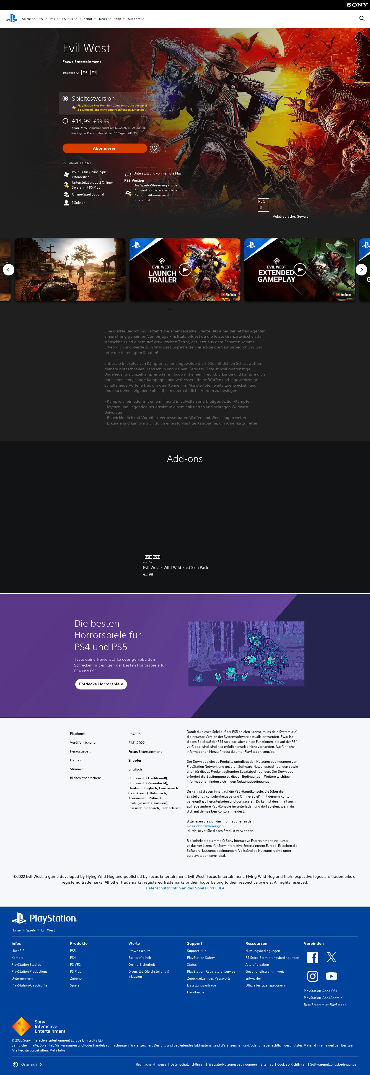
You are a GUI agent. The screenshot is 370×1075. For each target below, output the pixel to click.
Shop (117, 19)
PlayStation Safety (201, 957)
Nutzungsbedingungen (262, 950)
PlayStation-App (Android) (323, 997)
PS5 (40, 19)
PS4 (52, 19)
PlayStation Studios (26, 964)
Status (192, 964)
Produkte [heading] (78, 943)
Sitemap (267, 1064)
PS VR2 (75, 964)
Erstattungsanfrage (201, 985)
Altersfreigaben (257, 964)
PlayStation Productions (30, 971)
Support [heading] (194, 943)
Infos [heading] (16, 943)
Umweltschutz (139, 950)
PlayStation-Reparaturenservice (211, 971)
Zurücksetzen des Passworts (209, 978)
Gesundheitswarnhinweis (264, 971)
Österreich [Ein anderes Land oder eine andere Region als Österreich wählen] (27, 1064)
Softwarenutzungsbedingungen (334, 1064)
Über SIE (18, 950)
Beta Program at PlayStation (325, 1004)
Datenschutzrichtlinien (187, 1064)
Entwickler (253, 978)
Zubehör (86, 19)
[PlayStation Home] (12, 18)
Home (16, 930)
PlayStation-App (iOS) (320, 990)
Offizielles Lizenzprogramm (266, 985)
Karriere (18, 957)
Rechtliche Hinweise (151, 1064)
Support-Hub (196, 950)
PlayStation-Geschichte (29, 985)
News (103, 19)
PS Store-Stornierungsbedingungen (272, 957)
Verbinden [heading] (314, 943)
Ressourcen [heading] (256, 943)
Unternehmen (22, 978)
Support (134, 19)
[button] (185, 269)
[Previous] (8, 269)
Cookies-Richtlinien (291, 1064)
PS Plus (67, 19)
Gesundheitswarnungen (205, 826)
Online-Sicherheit (141, 964)
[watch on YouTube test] (228, 294)
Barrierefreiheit (139, 957)
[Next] (361, 269)
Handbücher (196, 992)
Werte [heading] (134, 943)
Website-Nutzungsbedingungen (232, 1064)
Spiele (26, 19)
